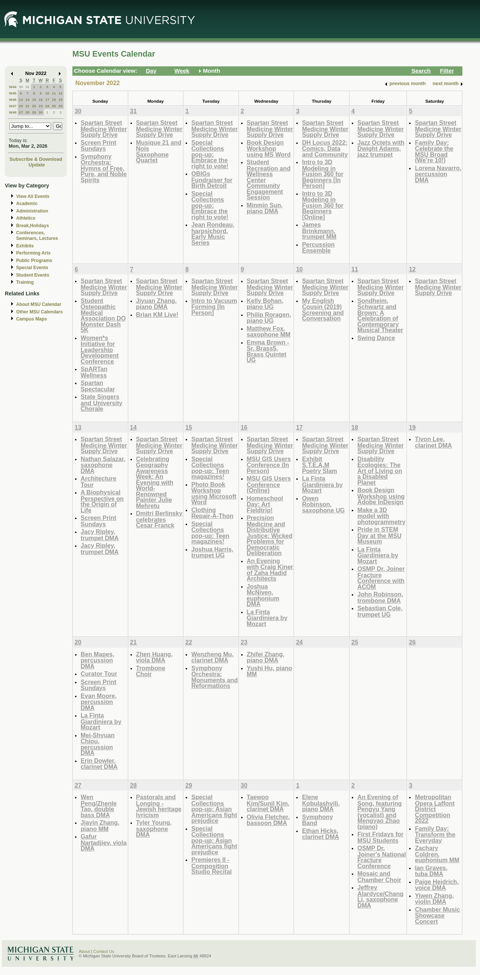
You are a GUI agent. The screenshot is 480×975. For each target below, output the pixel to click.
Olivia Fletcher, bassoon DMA (268, 820)
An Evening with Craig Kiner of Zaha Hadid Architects (270, 569)
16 (41, 99)
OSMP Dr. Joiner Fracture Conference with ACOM (381, 577)
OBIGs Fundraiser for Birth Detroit (211, 179)
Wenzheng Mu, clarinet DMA (212, 657)
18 (54, 99)
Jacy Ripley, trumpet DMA (99, 534)
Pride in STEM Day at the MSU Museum (379, 535)
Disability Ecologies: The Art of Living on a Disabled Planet (379, 470)
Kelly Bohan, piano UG (265, 303)
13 (21, 99)
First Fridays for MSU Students (380, 837)
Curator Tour (99, 673)
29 (34, 112)
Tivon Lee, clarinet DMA (433, 442)
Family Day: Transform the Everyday (435, 834)
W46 (12, 99)
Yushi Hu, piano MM (269, 671)
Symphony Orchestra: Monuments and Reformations (214, 677)
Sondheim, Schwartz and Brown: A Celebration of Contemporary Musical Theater (380, 315)
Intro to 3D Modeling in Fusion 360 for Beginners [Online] (322, 205)
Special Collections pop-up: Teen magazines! (210, 467)
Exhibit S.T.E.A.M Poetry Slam (319, 464)
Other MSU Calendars (39, 312)
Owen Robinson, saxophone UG (323, 504)
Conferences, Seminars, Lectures (37, 235)
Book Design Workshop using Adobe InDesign (381, 496)
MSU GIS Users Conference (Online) (269, 484)
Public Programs (34, 260)
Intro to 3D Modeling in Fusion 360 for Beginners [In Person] (322, 174)
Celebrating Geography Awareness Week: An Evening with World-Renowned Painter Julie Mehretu (155, 482)
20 (21, 106)
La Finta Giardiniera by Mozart (267, 617)
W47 (12, 106)
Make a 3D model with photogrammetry (381, 515)
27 (21, 112)
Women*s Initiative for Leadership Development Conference (99, 349)
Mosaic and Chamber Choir (379, 876)
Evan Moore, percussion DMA (99, 701)
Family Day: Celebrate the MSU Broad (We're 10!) (434, 151)
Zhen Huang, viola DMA (154, 657)
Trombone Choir (150, 671)
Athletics (25, 218)
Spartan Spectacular (98, 385)
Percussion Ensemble (318, 247)
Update (36, 165)
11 (54, 93)
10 (47, 93)
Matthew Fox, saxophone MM (269, 331)
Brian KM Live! (157, 314)
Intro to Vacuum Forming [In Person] (214, 306)
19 (60, 99)
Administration (32, 211)
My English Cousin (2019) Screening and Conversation (323, 309)
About (84, 951)
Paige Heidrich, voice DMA (437, 884)
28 (28, 112)
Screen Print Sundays (98, 145)
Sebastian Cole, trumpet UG (379, 611)
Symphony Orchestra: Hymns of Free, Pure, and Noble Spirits (104, 168)
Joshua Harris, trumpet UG (212, 552)
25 (54, 106)
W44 (12, 87)
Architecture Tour (98, 481)
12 (60, 93)
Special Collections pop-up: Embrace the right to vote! (209, 154)
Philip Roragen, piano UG (269, 317)
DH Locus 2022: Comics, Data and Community (325, 148)
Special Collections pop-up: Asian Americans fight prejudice (214, 809)
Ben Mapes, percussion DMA (97, 660)
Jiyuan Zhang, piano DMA (156, 303)
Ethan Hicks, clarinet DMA (320, 833)
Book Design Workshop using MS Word (269, 148)
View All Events (33, 196)
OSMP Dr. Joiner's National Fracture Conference (381, 857)
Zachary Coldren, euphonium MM (437, 854)
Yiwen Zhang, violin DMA (434, 898)
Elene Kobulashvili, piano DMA (321, 803)
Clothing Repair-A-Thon (212, 513)
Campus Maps (31, 319)
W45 (12, 93)
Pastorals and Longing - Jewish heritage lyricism (159, 806)
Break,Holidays (32, 225)
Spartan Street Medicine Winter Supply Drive (104, 128)
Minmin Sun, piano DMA (265, 208)
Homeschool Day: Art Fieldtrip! (265, 504)
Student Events (32, 275)
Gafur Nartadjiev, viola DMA (104, 842)
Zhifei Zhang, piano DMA (266, 657)
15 (34, 99)
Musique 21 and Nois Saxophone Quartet (159, 151)
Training (25, 282)
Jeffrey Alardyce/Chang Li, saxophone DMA (380, 896)
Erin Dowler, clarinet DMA (99, 763)
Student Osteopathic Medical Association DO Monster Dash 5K (103, 315)
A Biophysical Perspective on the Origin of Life (102, 501)
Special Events (32, 267)
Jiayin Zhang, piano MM (100, 825)
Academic (27, 203)
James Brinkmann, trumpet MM (319, 230)
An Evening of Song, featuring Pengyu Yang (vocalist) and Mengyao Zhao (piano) (379, 812)
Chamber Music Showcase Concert (437, 915)
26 (60, 106)
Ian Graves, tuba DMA (431, 871)
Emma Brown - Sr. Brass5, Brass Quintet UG (268, 351)
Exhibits (25, 246)
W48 (12, 112)
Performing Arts (33, 253)
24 (47, 106)
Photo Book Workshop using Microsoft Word (213, 493)
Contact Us (103, 951)
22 (34, 106)
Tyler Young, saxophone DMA (154, 828)
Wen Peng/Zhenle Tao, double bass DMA (99, 806)
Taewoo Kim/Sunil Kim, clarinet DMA (268, 803)
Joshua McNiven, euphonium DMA (263, 595)
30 (21, 87)
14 (28, 99)
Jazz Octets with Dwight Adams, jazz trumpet (381, 148)
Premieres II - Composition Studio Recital (211, 865)
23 (41, 106)
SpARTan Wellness (94, 372)
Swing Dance (376, 337)
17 (47, 99)
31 (28, 87)
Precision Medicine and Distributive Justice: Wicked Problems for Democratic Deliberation (269, 535)
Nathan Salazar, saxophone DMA (103, 464)
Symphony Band (317, 820)
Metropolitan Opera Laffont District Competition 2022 (434, 809)
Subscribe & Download (35, 159)
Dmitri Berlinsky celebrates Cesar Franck (159, 519)
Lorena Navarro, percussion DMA (438, 174)
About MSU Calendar (38, 304)
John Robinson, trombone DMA (380, 597)
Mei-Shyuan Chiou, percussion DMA (98, 744)
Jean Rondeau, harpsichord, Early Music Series (212, 233)
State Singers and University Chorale (101, 402)
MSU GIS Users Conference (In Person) (269, 464)
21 (28, 106)
